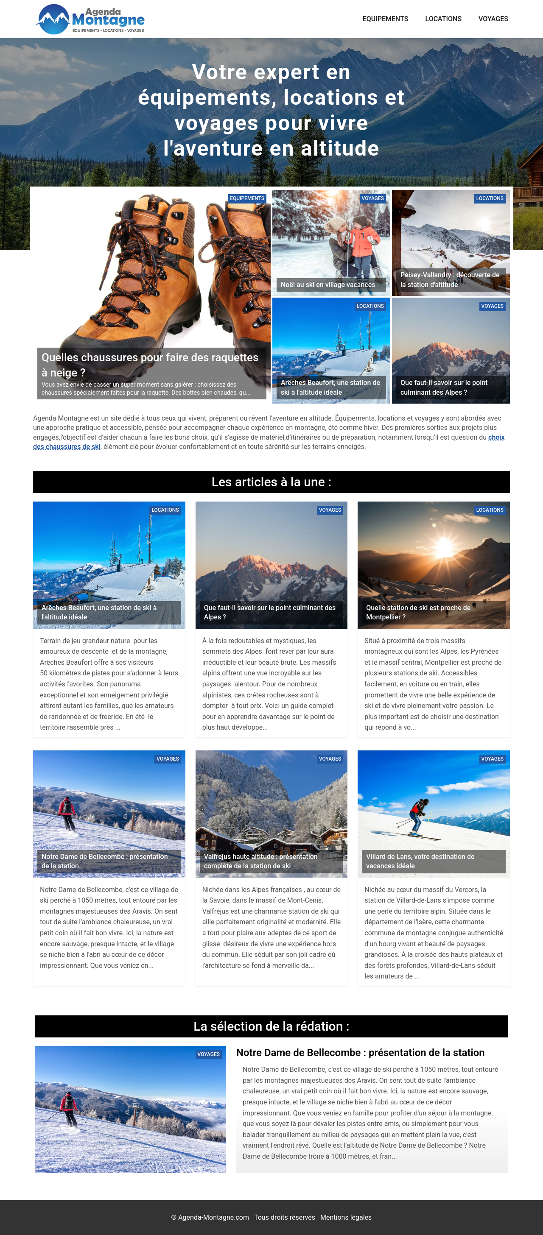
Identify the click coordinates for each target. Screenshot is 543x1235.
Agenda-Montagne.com (213, 1217)
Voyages (493, 19)
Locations (443, 19)
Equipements (386, 19)
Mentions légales (346, 1217)
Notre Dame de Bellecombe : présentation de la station (360, 1053)
